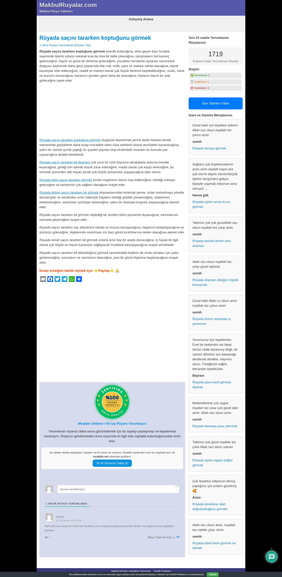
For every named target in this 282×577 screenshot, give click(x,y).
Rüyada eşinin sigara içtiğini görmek (212, 463)
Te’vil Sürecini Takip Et (112, 463)
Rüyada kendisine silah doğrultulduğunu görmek (209, 506)
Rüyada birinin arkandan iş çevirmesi (211, 321)
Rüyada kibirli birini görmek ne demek (214, 545)
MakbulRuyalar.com (68, 4)
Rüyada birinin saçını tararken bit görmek (68, 192)
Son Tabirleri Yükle (215, 103)
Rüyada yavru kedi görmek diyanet (211, 384)
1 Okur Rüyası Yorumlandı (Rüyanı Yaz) (65, 45)
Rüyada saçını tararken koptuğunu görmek (95, 38)
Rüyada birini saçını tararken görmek (65, 180)
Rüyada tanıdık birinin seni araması (211, 243)
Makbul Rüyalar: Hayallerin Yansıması (131, 571)
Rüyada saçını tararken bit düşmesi (64, 162)
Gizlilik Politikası (162, 571)
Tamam (212, 574)
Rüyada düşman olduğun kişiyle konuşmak (215, 282)
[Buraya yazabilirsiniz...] (118, 489)
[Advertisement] (112, 111)
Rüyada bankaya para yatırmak (214, 426)
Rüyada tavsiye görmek (209, 148)
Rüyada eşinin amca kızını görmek (211, 204)
